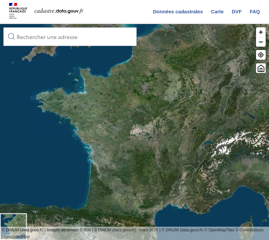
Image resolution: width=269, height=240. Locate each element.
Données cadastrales (178, 11)
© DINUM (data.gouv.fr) (182, 230)
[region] (134, 132)
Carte (217, 11)
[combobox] (70, 36)
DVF (237, 11)
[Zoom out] (261, 42)
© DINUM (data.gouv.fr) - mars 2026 (126, 230)
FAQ (255, 11)
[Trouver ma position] (261, 55)
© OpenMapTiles (219, 230)
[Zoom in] (261, 32)
